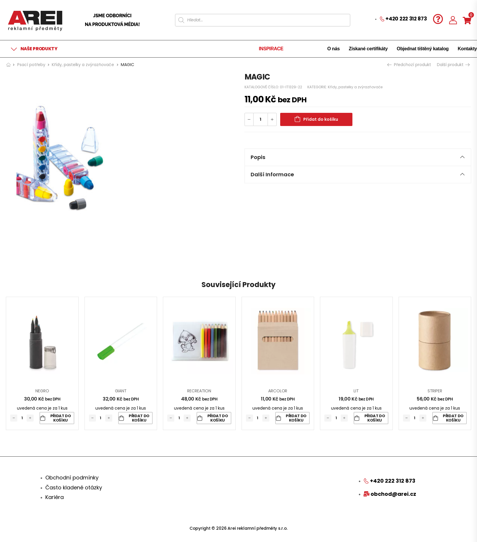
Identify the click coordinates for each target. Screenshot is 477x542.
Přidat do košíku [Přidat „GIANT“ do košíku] (139, 418)
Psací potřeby (31, 65)
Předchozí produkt (409, 65)
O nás (333, 48)
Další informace (358, 174)
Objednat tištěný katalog (423, 48)
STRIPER (435, 391)
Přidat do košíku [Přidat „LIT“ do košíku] (374, 418)
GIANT (121, 391)
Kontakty (467, 48)
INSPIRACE (271, 48)
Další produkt (453, 65)
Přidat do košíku (320, 119)
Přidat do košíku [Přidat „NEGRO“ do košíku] (60, 418)
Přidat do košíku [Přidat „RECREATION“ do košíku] (217, 418)
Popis (358, 157)
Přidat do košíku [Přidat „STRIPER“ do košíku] (453, 418)
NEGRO (42, 391)
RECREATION (199, 391)
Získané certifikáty (368, 48)
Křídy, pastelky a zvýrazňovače (83, 65)
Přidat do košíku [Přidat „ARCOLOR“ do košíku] (296, 418)
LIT (356, 391)
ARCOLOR (277, 391)
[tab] (358, 157)
